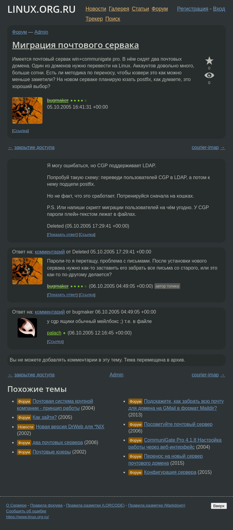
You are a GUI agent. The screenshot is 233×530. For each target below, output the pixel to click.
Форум (160, 9)
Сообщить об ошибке (26, 511)
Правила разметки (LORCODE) (95, 505)
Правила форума (46, 505)
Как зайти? (44, 417)
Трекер (94, 19)
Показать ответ (62, 234)
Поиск (112, 19)
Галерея (119, 9)
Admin (41, 32)
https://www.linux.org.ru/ (27, 517)
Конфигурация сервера (170, 472)
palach (54, 332)
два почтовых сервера (57, 442)
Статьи (140, 9)
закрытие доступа (34, 147)
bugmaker (58, 100)
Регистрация (192, 9)
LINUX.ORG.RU (41, 8)
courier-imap (205, 147)
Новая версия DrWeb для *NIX (70, 426)
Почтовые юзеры (51, 451)
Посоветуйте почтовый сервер (178, 424)
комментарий (50, 251)
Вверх (219, 506)
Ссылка (20, 130)
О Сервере (16, 505)
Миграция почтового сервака (75, 44)
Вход (219, 9)
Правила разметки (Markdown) (156, 505)
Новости (96, 9)
